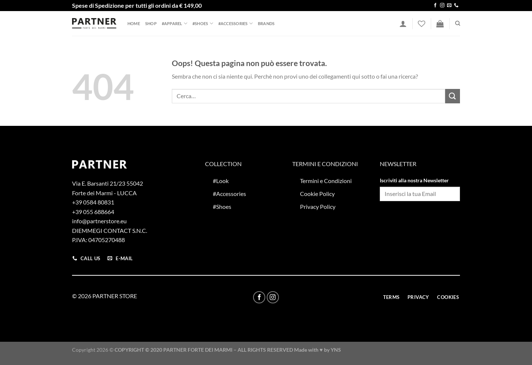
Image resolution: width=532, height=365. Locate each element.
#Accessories (235, 23)
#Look (221, 180)
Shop (151, 23)
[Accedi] (403, 24)
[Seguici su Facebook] (435, 5)
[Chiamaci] (456, 5)
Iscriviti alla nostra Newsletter (414, 180)
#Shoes (202, 23)
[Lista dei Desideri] (421, 24)
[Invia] (452, 96)
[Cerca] (457, 23)
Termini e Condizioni (326, 180)
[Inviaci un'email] (449, 5)
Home (133, 23)
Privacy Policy (317, 206)
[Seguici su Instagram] (442, 5)
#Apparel (174, 23)
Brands (266, 23)
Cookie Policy (317, 193)
